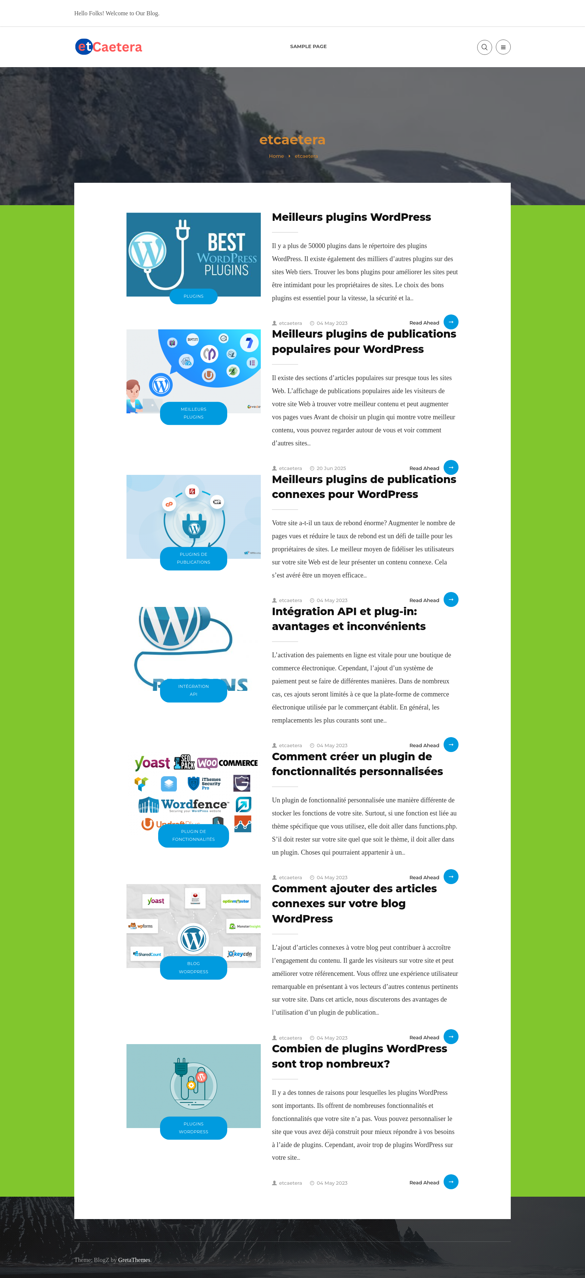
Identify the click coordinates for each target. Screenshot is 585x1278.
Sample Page (308, 46)
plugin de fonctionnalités (193, 835)
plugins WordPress (194, 1127)
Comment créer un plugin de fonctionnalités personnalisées (357, 764)
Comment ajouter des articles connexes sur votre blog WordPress (354, 903)
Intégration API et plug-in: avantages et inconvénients (349, 619)
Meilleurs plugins (194, 413)
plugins (193, 296)
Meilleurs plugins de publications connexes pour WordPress (364, 487)
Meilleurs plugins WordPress (351, 217)
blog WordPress (194, 967)
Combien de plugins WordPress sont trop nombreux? (359, 1056)
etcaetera (287, 323)
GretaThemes (134, 1260)
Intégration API (193, 690)
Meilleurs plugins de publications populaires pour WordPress (364, 341)
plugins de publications (193, 558)
